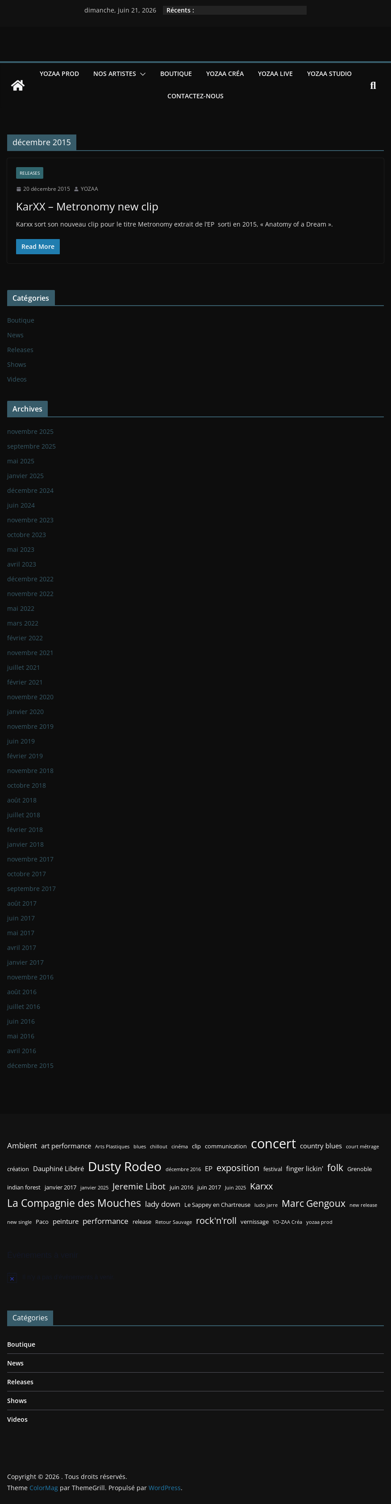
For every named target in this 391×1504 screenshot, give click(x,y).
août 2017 (22, 903)
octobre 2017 (26, 874)
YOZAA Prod (59, 73)
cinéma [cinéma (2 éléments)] (179, 1146)
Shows (16, 364)
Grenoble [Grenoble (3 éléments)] (359, 1169)
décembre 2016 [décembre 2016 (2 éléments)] (183, 1169)
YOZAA (89, 189)
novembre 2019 (30, 726)
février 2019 (25, 756)
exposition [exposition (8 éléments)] (237, 1167)
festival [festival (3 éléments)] (272, 1169)
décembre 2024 (30, 490)
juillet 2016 (23, 1006)
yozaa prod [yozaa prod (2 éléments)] (319, 1222)
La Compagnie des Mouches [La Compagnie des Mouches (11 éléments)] (74, 1203)
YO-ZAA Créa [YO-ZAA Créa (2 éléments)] (287, 1222)
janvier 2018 (25, 844)
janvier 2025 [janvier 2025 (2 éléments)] (94, 1188)
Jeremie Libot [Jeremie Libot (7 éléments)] (139, 1186)
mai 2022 (20, 608)
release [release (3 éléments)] (142, 1222)
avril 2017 (21, 947)
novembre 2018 (30, 770)
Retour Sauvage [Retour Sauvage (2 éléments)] (173, 1222)
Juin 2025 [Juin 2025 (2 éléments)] (235, 1188)
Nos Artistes (114, 73)
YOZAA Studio (329, 73)
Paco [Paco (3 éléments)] (42, 1222)
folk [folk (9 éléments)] (335, 1167)
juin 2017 (21, 918)
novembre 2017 (30, 859)
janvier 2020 (25, 711)
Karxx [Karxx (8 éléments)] (261, 1186)
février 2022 (25, 638)
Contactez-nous (195, 96)
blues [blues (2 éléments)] (139, 1146)
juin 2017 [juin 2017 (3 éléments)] (209, 1187)
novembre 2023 (30, 520)
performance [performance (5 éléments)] (106, 1221)
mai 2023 (20, 549)
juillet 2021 (23, 667)
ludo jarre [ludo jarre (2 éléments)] (266, 1205)
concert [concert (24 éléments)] (273, 1143)
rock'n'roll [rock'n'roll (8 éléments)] (216, 1220)
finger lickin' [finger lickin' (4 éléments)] (304, 1168)
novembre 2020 (30, 697)
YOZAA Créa (225, 73)
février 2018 (25, 829)
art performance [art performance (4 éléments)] (66, 1145)
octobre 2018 (26, 785)
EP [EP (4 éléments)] (208, 1168)
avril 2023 (21, 564)
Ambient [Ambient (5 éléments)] (22, 1145)
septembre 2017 (31, 888)
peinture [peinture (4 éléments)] (66, 1221)
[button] (141, 74)
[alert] (195, 1277)
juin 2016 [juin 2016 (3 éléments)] (181, 1187)
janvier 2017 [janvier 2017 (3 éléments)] (60, 1187)
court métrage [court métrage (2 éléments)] (362, 1146)
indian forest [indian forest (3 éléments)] (24, 1187)
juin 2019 (21, 741)
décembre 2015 (30, 1065)
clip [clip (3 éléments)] (196, 1146)
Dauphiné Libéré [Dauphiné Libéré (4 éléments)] (58, 1168)
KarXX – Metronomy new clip (87, 206)
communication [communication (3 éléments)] (226, 1146)
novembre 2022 (30, 593)
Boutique (176, 73)
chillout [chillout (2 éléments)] (158, 1146)
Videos (17, 379)
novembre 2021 (30, 652)
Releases (30, 173)
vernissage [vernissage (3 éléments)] (255, 1222)
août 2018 (22, 800)
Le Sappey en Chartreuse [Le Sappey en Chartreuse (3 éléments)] (217, 1205)
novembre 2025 (30, 431)
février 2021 (25, 682)
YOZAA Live (275, 73)
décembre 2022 (30, 579)
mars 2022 (22, 623)
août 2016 (22, 991)
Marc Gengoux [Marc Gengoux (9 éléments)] (313, 1203)
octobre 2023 (26, 534)
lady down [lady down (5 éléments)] (162, 1204)
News (15, 335)
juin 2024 (21, 505)
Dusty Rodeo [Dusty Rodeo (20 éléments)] (125, 1166)
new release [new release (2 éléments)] (363, 1205)
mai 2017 (20, 932)
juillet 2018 (23, 815)
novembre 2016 (30, 977)
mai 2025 (20, 461)
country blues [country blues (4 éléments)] (321, 1145)
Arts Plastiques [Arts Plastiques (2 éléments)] (112, 1146)
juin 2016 (21, 1021)
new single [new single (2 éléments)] (19, 1222)
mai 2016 (20, 1036)
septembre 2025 (31, 446)
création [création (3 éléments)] (18, 1169)
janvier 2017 (25, 962)
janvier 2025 (25, 475)
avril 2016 (21, 1050)
